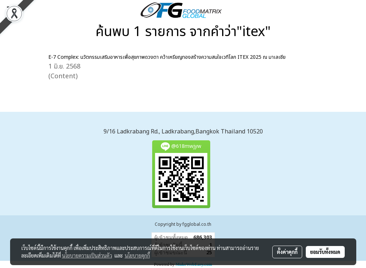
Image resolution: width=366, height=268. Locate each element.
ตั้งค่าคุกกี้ (287, 252)
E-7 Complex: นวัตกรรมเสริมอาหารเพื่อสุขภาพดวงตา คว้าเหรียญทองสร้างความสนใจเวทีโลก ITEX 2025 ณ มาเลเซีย (167, 57)
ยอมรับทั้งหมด (325, 252)
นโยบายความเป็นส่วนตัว (87, 255)
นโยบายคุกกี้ (137, 255)
